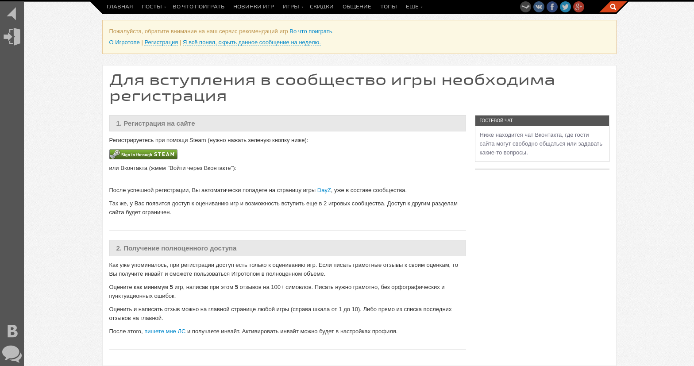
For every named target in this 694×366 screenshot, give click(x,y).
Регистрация (161, 42)
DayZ (324, 190)
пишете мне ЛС (164, 331)
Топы (388, 7)
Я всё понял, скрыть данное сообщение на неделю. (252, 42)
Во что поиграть (198, 7)
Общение (357, 7)
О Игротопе (124, 42)
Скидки (322, 7)
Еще (412, 7)
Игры (291, 7)
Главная (120, 7)
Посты (152, 7)
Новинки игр (253, 7)
